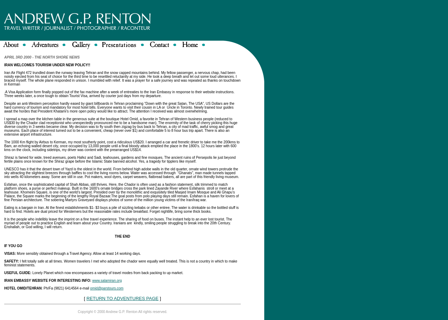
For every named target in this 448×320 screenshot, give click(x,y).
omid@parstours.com (106, 288)
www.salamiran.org (107, 280)
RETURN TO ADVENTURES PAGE (122, 298)
